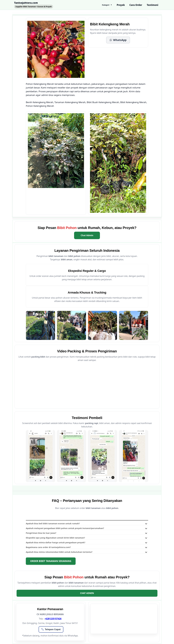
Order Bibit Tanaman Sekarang (50, 561)
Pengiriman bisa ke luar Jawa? (41, 533)
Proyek (121, 5)
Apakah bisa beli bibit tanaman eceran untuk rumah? (53, 523)
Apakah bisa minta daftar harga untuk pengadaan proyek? (55, 542)
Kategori (107, 5)
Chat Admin (87, 235)
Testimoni (152, 5)
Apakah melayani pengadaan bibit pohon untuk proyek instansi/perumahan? (65, 528)
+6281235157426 (53, 618)
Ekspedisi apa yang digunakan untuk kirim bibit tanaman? (55, 537)
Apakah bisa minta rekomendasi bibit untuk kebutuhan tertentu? (59, 552)
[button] (118, 40)
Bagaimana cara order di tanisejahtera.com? (48, 547)
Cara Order (135, 5)
